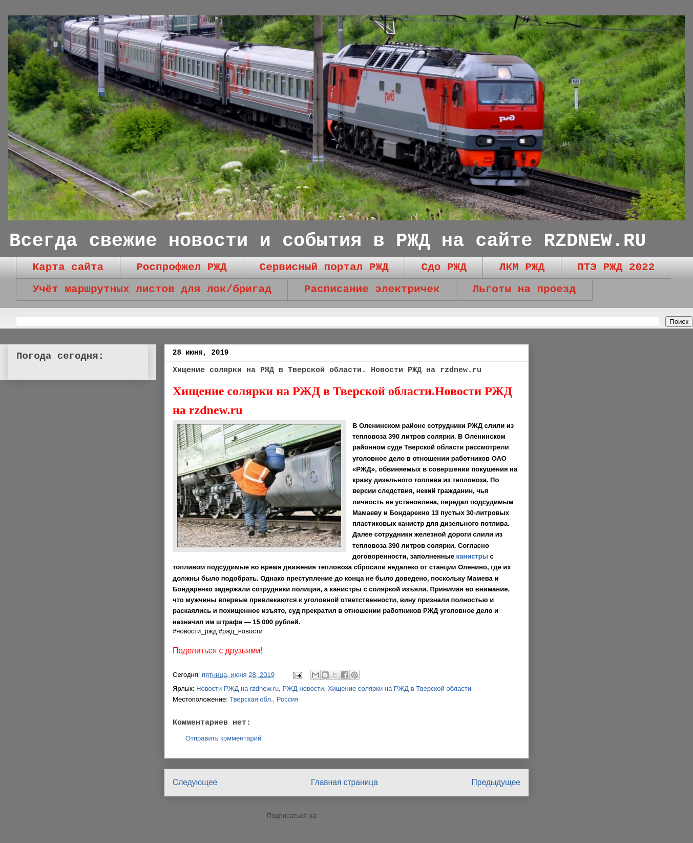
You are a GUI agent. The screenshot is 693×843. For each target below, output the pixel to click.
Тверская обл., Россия (263, 699)
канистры (472, 556)
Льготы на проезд (524, 289)
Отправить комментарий (223, 738)
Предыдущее (496, 782)
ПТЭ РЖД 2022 (616, 267)
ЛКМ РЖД (521, 267)
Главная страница (344, 782)
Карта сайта (68, 267)
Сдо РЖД (444, 267)
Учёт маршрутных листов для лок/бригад (152, 289)
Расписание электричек (372, 289)
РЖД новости (303, 688)
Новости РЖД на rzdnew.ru (237, 688)
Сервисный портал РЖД (324, 267)
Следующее (195, 782)
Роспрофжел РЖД (181, 267)
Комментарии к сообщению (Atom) (373, 815)
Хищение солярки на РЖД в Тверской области (399, 688)
